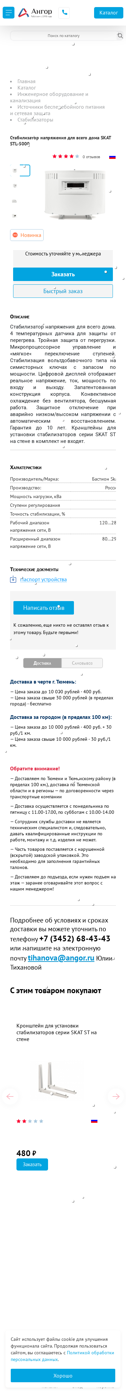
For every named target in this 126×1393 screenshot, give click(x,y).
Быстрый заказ (63, 291)
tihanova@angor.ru (61, 957)
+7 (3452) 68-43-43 (75, 938)
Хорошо (63, 1375)
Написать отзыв (44, 608)
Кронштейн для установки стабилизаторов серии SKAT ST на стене (56, 1032)
